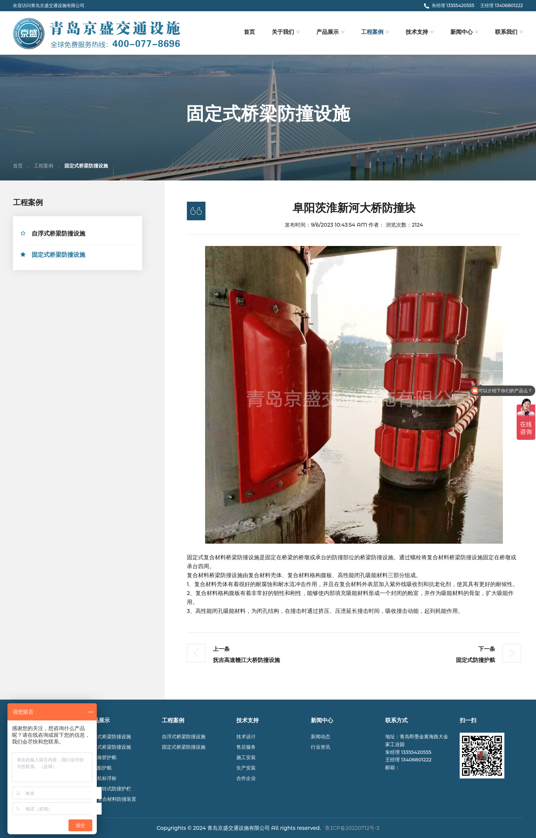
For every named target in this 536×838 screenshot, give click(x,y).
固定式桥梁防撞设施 (58, 255)
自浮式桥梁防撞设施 (58, 234)
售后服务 (246, 747)
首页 (249, 32)
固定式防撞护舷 (475, 661)
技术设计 (246, 736)
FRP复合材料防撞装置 (111, 799)
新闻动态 (320, 736)
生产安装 (246, 768)
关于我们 (283, 32)
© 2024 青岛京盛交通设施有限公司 (229, 828)
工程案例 (372, 32)
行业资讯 (320, 747)
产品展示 (327, 32)
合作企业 (246, 778)
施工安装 (246, 757)
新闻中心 (461, 32)
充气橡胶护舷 (102, 757)
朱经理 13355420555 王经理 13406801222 (473, 5)
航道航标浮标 (102, 778)
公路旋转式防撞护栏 (109, 788)
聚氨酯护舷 (99, 768)
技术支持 (417, 32)
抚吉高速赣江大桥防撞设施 (246, 661)
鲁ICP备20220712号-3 (352, 828)
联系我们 (506, 32)
